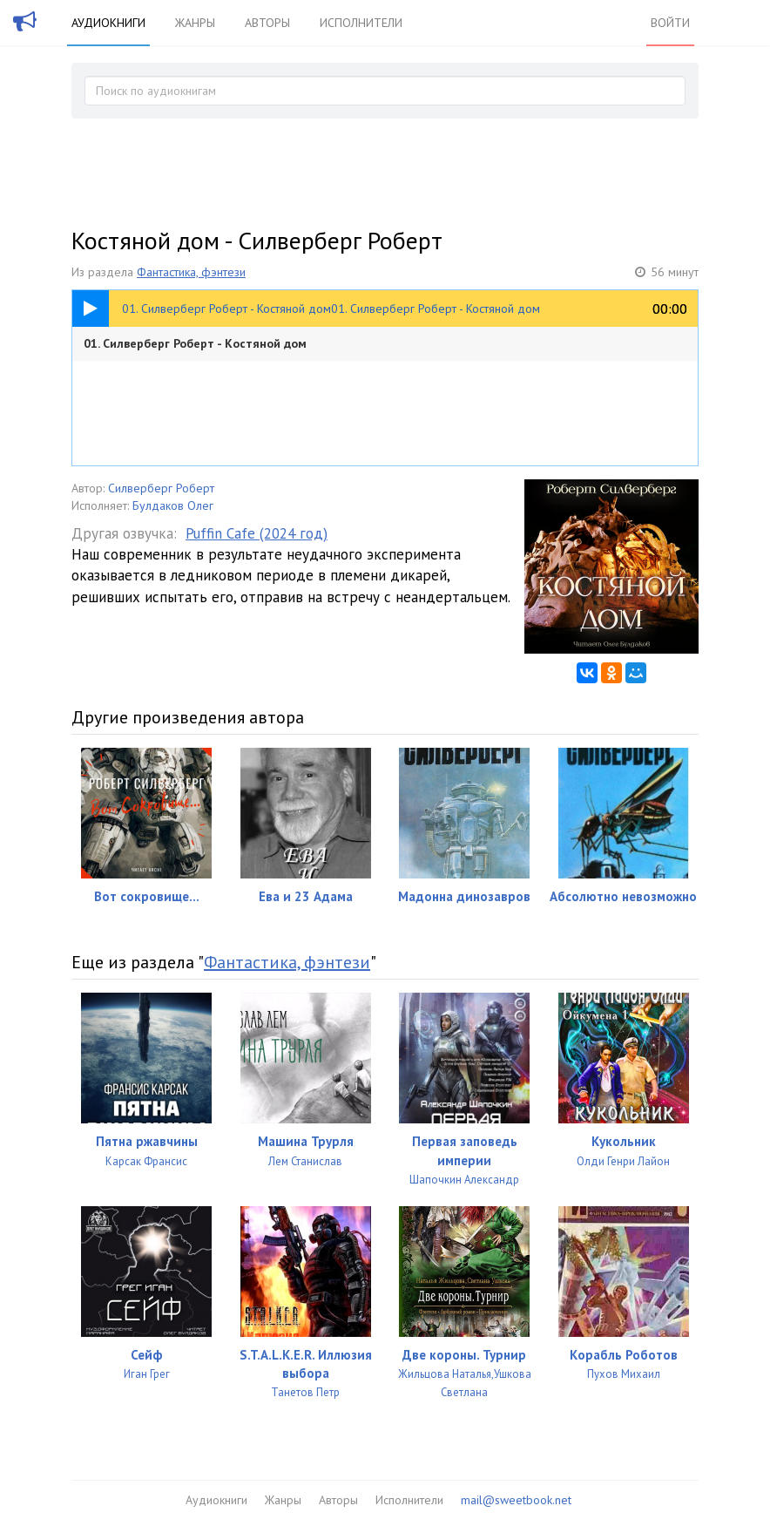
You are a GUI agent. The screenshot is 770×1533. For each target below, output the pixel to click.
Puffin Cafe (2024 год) (257, 533)
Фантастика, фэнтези (191, 272)
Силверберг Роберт (161, 488)
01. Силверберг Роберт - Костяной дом (195, 343)
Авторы (267, 23)
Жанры (195, 23)
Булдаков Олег (172, 505)
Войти (670, 23)
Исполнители (361, 23)
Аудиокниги (108, 23)
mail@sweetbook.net (516, 1500)
